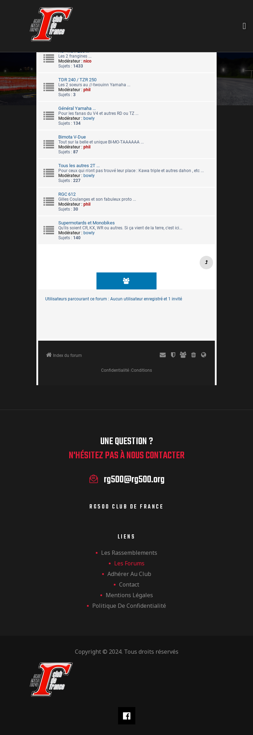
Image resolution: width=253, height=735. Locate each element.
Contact (129, 584)
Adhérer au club (129, 574)
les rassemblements (129, 553)
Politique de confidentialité (129, 606)
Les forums (129, 563)
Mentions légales (129, 595)
